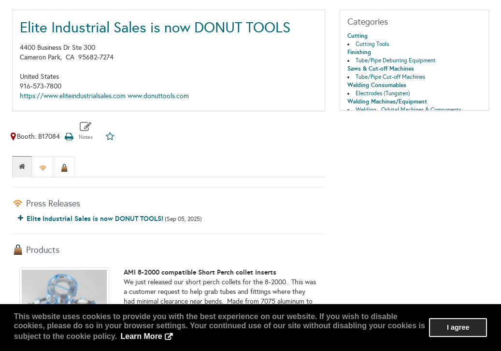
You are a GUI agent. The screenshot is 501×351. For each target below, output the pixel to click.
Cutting (357, 36)
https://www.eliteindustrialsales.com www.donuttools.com (104, 96)
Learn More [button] (141, 336)
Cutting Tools (372, 44)
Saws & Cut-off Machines (380, 69)
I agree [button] (458, 327)
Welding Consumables (376, 85)
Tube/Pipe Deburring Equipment (396, 60)
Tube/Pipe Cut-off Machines (390, 76)
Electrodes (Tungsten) (383, 93)
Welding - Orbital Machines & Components (408, 109)
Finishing (359, 52)
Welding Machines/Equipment (387, 101)
